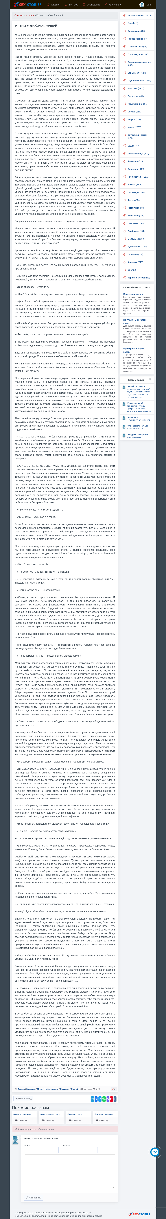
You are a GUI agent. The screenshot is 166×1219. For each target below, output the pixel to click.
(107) (138, 54)
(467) (134, 146)
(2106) (135, 184)
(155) (136, 223)
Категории (112, 4)
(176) (137, 31)
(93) (137, 39)
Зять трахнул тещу (50, 1114)
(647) (137, 73)
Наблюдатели (52, 1089)
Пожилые (65, 1089)
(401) (136, 96)
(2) (132, 270)
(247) (138, 153)
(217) (134, 119)
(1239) (139, 80)
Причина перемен (103, 1114)
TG (92, 1099)
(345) (136, 169)
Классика (30, 1089)
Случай (74, 1089)
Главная (54, 4)
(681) (138, 104)
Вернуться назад (23, 1098)
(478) (135, 254)
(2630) (134, 127)
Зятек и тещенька (22, 1114)
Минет (40, 1089)
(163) (136, 192)
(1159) (137, 246)
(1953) (136, 88)
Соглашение (91, 4)
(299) (136, 215)
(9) (133, 23)
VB (108, 1099)
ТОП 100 (71, 4)
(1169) (136, 239)
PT (111, 1099)
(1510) (139, 15)
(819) (135, 262)
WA (104, 1099)
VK (115, 1099)
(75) (137, 46)
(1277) (138, 177)
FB (96, 1099)
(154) (136, 231)
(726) (136, 161)
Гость (145, 4)
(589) (136, 208)
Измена (21, 1089)
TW (99, 1099)
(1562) (135, 111)
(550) (134, 200)
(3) (139, 277)
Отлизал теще (74, 1114)
